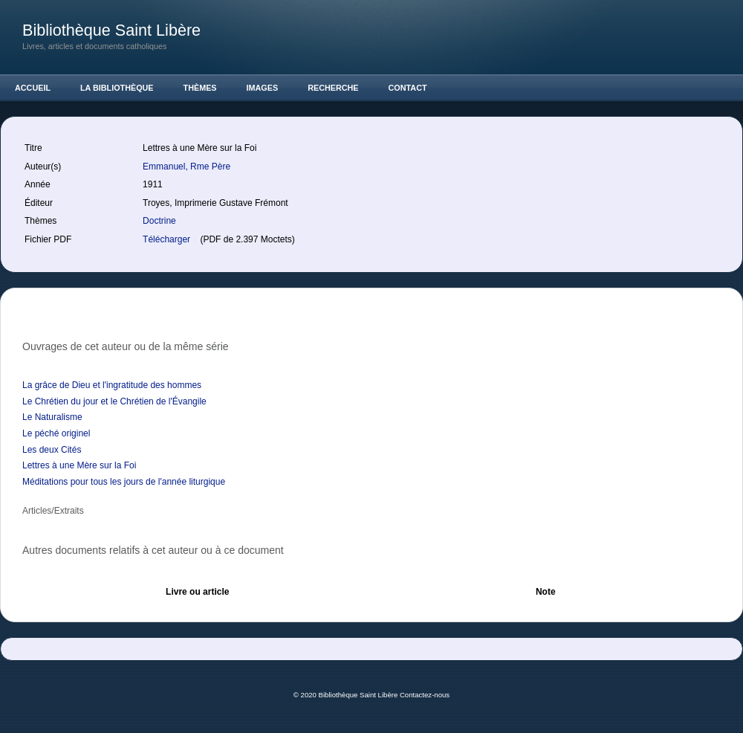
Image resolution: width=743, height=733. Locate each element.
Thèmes (200, 87)
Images (263, 87)
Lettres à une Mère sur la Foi (79, 465)
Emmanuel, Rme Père (188, 166)
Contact (408, 87)
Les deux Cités (51, 450)
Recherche (333, 87)
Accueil (33, 87)
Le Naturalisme (52, 417)
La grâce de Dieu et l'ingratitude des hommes (111, 385)
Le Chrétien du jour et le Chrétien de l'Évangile (114, 401)
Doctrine (159, 221)
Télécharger (167, 239)
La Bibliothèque (117, 87)
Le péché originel (56, 433)
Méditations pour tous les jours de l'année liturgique (123, 482)
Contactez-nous (425, 695)
